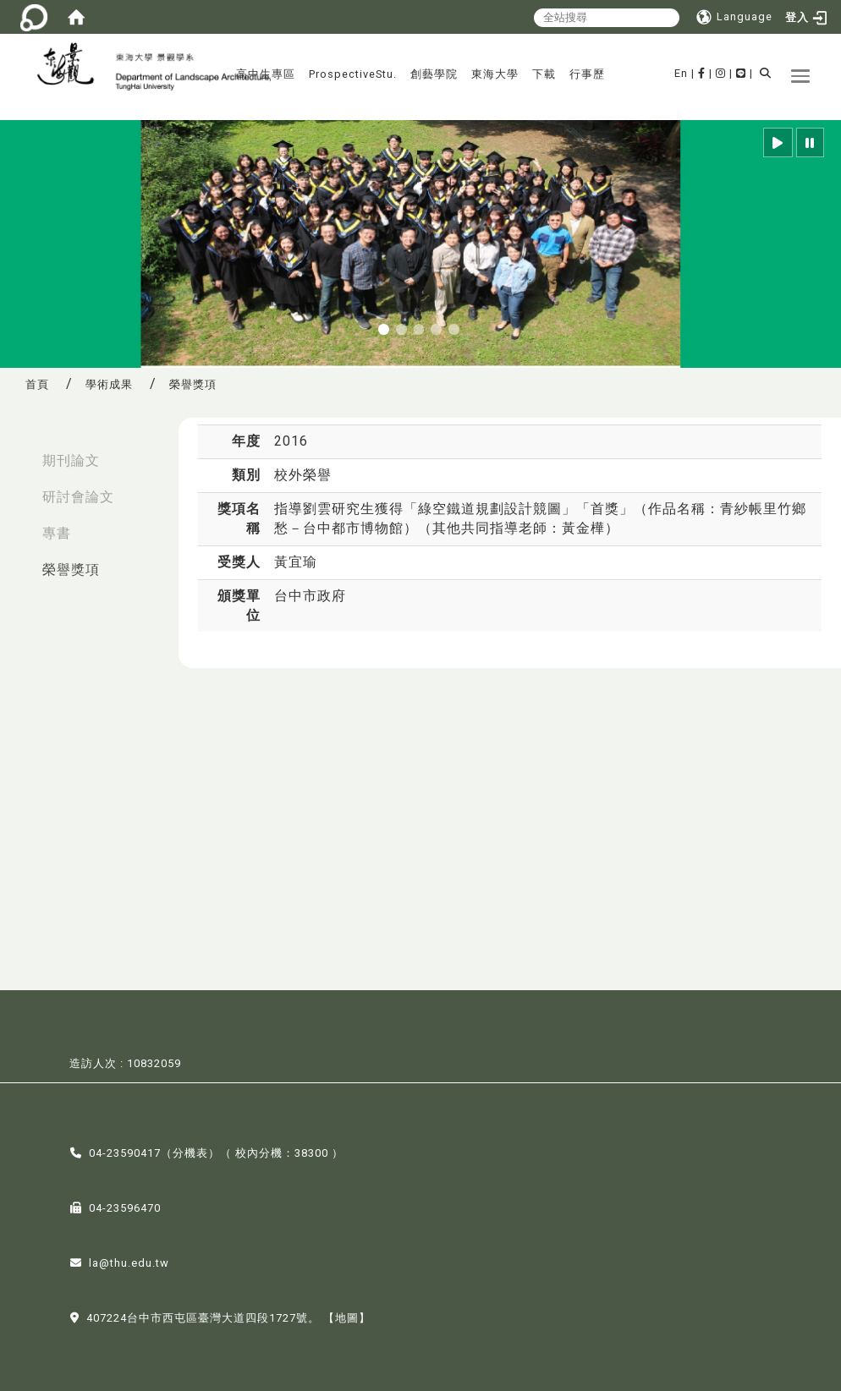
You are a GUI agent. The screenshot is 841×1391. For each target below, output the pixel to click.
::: (18, 452)
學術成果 (109, 384)
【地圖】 (347, 1316)
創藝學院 (434, 74)
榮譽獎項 (71, 569)
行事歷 (587, 74)
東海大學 (495, 74)
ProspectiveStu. (353, 74)
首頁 (37, 384)
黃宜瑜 (295, 562)
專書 (56, 533)
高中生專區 (265, 74)
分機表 (190, 1151)
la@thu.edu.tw (129, 1261)
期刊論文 (71, 460)
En (681, 73)
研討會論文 (78, 497)
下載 (544, 74)
